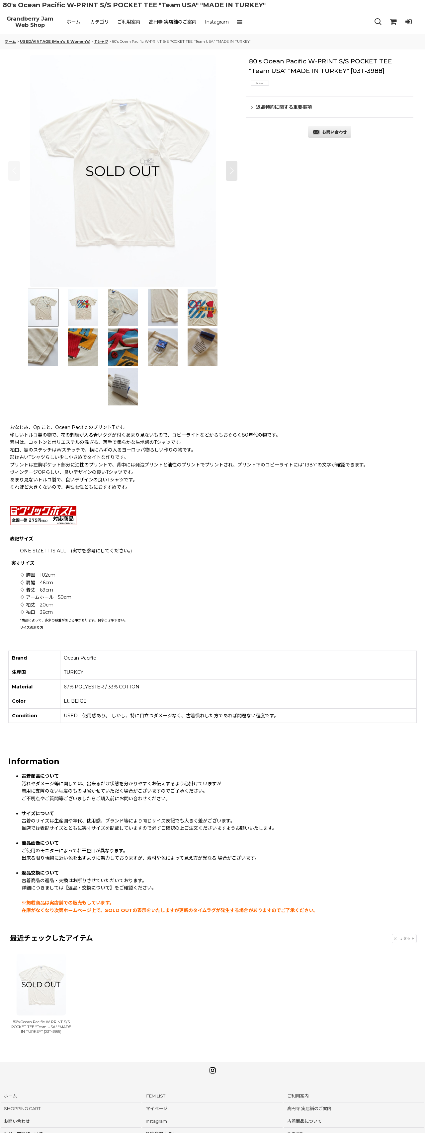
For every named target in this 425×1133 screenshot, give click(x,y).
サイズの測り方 (31, 627)
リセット (404, 939)
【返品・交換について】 (89, 888)
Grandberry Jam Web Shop (30, 22)
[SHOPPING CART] (393, 22)
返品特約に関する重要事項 (281, 107)
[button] (241, 22)
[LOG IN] (408, 22)
